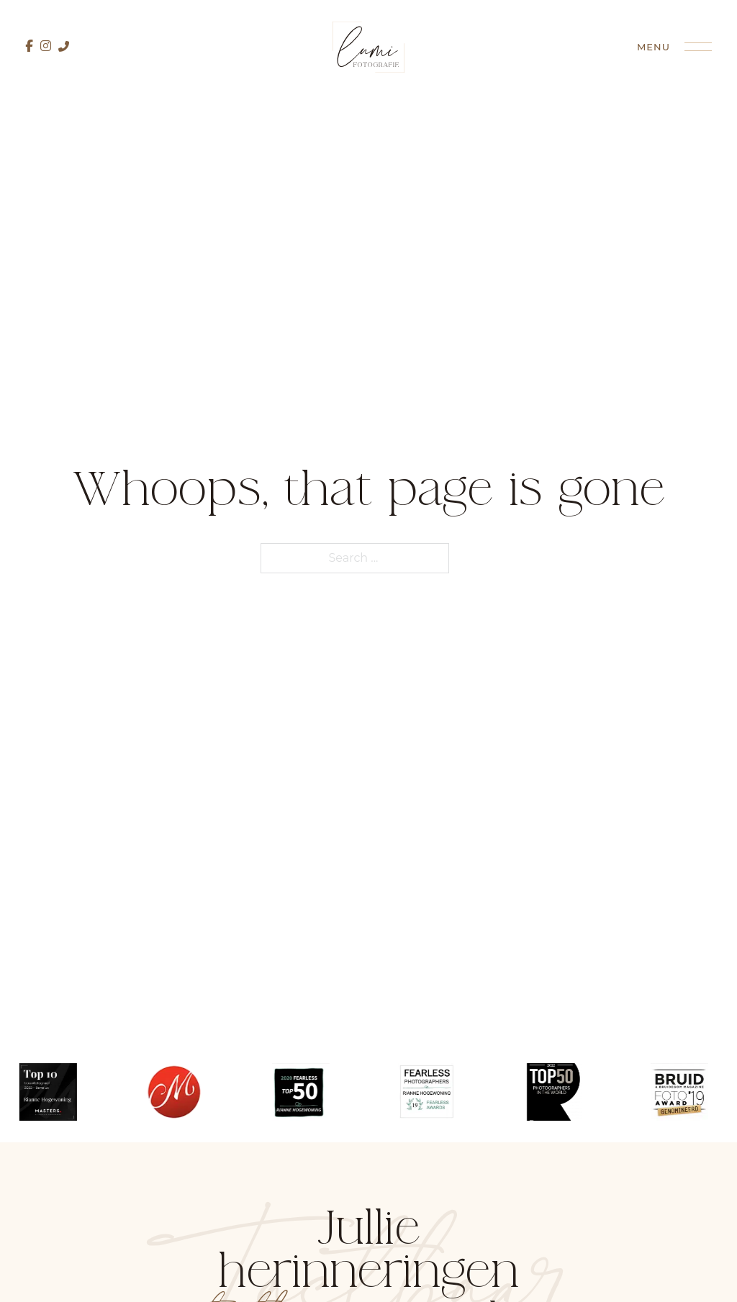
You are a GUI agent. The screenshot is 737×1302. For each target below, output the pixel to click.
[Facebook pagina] (29, 47)
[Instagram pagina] (45, 47)
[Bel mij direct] (63, 47)
